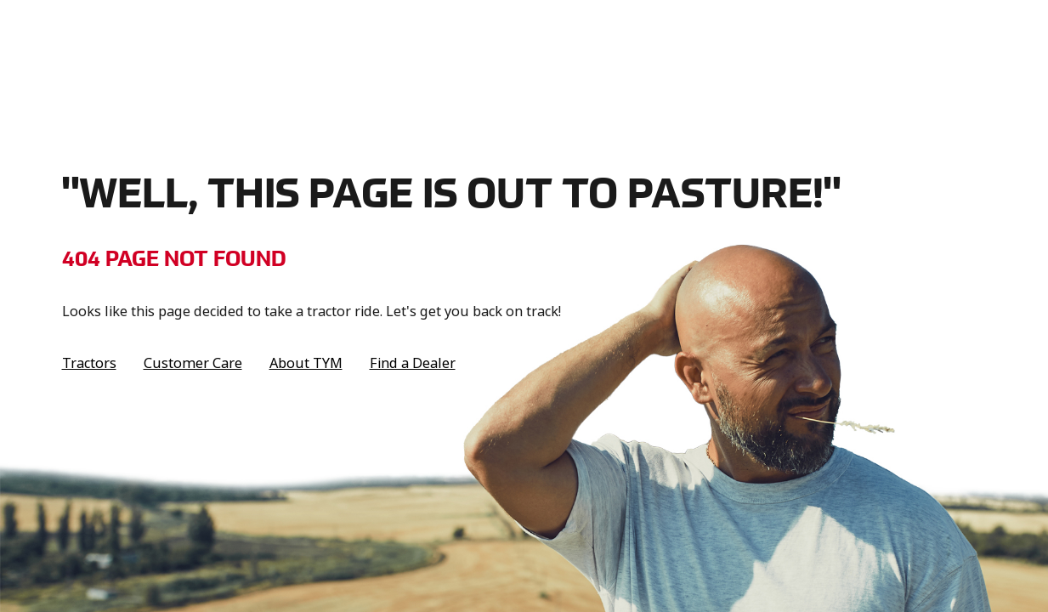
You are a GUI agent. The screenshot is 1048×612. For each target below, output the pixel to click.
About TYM (306, 363)
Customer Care (193, 363)
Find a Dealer (413, 363)
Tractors (89, 363)
